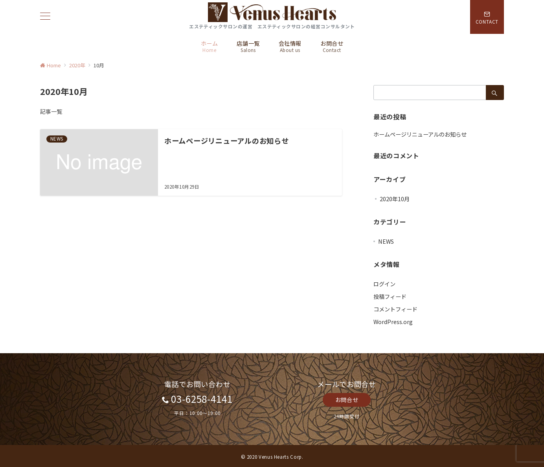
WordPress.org (393, 322)
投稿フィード (389, 296)
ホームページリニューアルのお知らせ (420, 134)
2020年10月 (395, 199)
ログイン (384, 284)
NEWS (386, 241)
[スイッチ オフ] (487, 17)
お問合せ (346, 400)
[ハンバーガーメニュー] (45, 17)
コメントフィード (395, 309)
